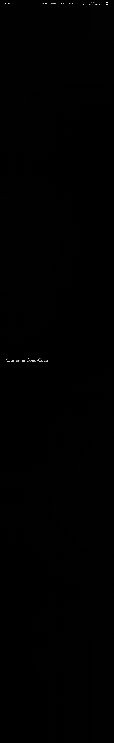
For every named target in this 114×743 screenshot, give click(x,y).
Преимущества (54, 3)
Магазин (63, 3)
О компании (43, 3)
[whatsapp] (107, 3)
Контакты (71, 3)
